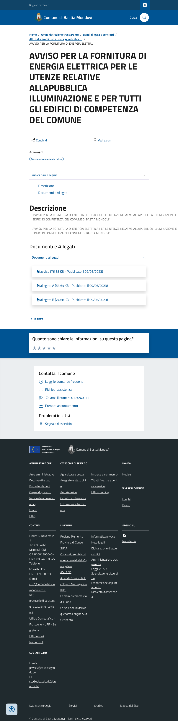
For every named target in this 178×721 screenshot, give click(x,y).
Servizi (73, 705)
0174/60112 (37, 569)
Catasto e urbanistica (73, 498)
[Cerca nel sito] (143, 17)
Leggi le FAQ (99, 569)
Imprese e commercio (104, 474)
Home (33, 34)
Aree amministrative (41, 474)
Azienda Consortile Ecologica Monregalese (73, 581)
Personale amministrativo (42, 501)
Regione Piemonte (39, 5)
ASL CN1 (65, 572)
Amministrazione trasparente (60, 34)
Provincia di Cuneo (71, 542)
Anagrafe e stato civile (73, 483)
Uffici (32, 516)
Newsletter (129, 541)
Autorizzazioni (68, 492)
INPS (63, 590)
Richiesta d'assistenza (104, 594)
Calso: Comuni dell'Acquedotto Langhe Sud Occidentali (73, 614)
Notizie (126, 474)
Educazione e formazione (73, 507)
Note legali (98, 542)
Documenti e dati (39, 480)
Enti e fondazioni (39, 486)
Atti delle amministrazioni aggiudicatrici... (55, 39)
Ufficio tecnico (100, 492)
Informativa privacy (103, 536)
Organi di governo (40, 492)
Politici (33, 510)
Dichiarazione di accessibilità (104, 551)
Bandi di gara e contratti (98, 34)
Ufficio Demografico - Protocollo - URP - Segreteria (42, 624)
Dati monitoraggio (40, 705)
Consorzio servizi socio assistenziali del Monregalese (73, 560)
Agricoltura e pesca (72, 474)
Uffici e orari (36, 636)
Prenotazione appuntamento (104, 585)
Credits (98, 705)
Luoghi (126, 499)
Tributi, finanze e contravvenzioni (104, 483)
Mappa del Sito (129, 705)
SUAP (63, 548)
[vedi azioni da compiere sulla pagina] (101, 140)
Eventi (126, 505)
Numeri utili (36, 642)
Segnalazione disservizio (104, 575)
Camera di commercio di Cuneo (73, 599)
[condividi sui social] (38, 140)
